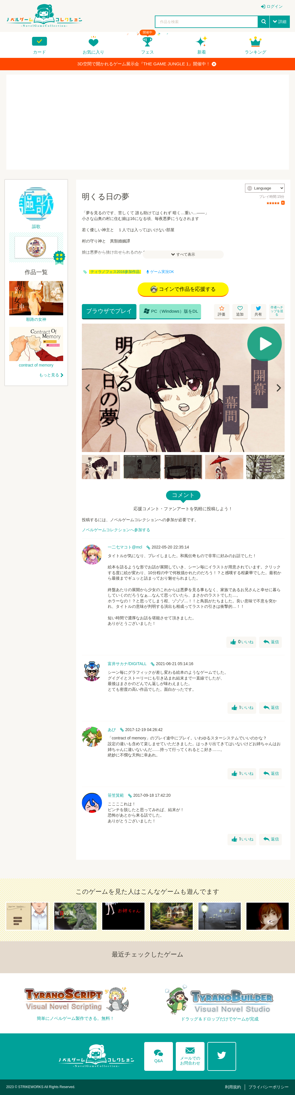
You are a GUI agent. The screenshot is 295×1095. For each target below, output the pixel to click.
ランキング (255, 52)
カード (39, 52)
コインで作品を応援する (183, 289)
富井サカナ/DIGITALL (127, 663)
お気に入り (93, 52)
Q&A (159, 1055)
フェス (147, 52)
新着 (201, 52)
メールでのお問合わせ (190, 1054)
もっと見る (49, 375)
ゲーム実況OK (160, 272)
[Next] (278, 388)
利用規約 (233, 1087)
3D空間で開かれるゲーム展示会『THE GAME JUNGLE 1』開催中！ (146, 64)
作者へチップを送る (277, 310)
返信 (271, 642)
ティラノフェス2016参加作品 (115, 272)
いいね (242, 642)
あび (112, 729)
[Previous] (88, 388)
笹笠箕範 (116, 795)
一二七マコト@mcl (125, 547)
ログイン (275, 6)
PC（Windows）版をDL (171, 311)
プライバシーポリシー (268, 1087)
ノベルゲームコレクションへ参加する (116, 529)
